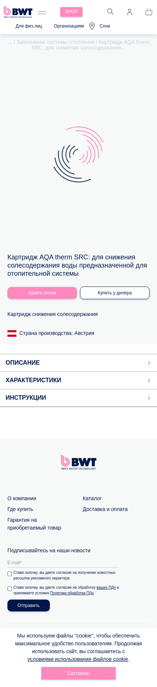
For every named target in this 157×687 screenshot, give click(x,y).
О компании (21, 498)
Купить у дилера (115, 292)
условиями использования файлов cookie (78, 659)
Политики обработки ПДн (72, 592)
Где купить (20, 508)
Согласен (78, 673)
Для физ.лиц (29, 26)
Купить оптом (42, 292)
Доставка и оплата (105, 508)
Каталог (92, 498)
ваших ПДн (106, 587)
